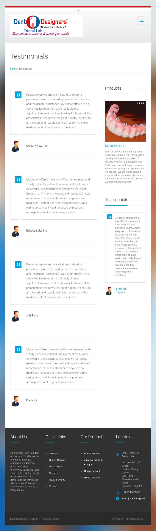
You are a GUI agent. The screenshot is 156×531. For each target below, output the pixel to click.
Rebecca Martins (36, 230)
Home (13, 68)
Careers (53, 473)
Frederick (32, 400)
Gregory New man (37, 145)
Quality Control (57, 460)
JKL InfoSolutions (133, 518)
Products (53, 453)
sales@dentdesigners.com (136, 498)
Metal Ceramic (92, 477)
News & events (57, 479)
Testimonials (55, 466)
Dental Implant (114, 146)
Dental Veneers (92, 453)
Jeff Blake (32, 315)
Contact (53, 486)
